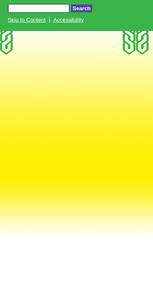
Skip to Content (27, 20)
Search (82, 8)
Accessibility (68, 20)
